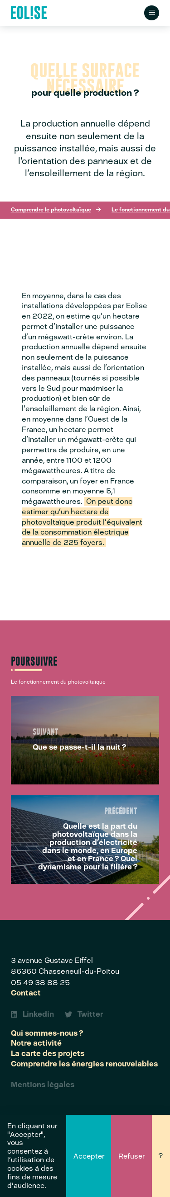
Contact (26, 993)
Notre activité (36, 1043)
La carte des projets (47, 1054)
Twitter (84, 1014)
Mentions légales (42, 1085)
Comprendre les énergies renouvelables (84, 1064)
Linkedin (32, 1014)
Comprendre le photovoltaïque (51, 210)
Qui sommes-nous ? (47, 1033)
